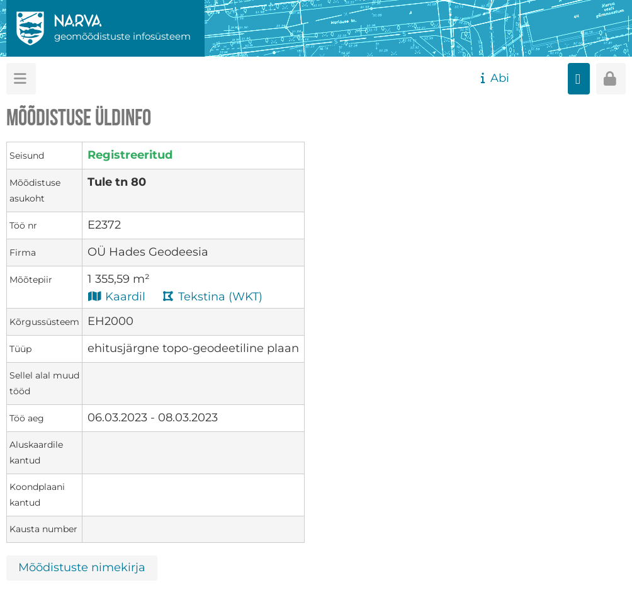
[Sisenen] (611, 78)
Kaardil (116, 296)
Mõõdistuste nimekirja (81, 567)
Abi (493, 78)
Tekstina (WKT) (212, 296)
